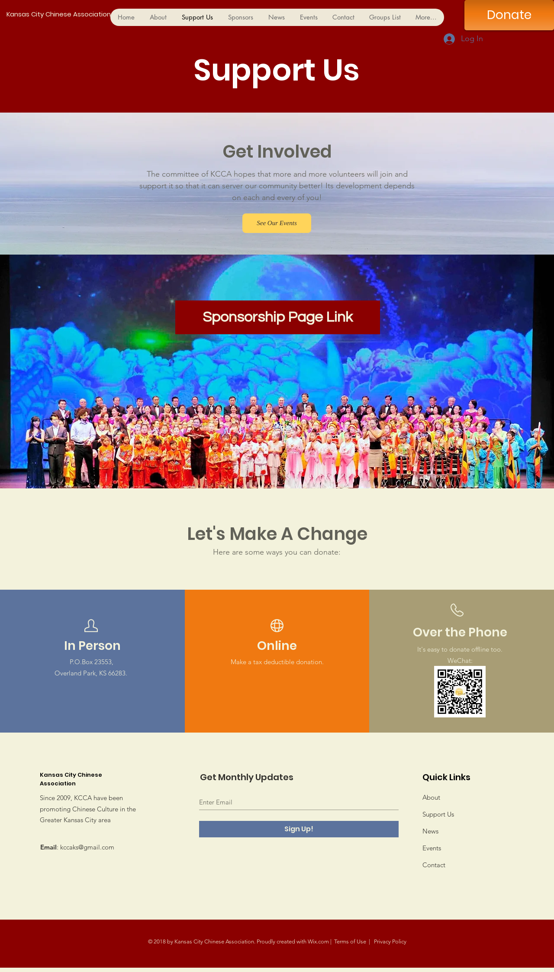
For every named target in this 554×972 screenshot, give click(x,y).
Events (431, 848)
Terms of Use (350, 941)
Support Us (438, 814)
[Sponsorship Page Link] (277, 317)
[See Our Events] (276, 223)
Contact (433, 865)
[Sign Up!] (299, 829)
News (430, 831)
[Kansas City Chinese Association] (99, 14)
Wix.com (318, 941)
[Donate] (509, 15)
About (431, 797)
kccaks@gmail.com (87, 847)
